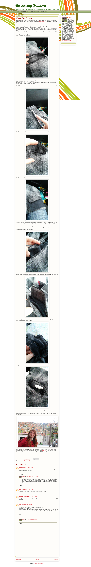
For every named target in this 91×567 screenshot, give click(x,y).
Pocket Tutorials (44, 11)
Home (18, 11)
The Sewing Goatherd (30, 5)
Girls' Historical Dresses (34, 11)
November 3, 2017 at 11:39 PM (32, 476)
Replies (22, 474)
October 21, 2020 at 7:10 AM (32, 519)
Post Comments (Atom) (39, 563)
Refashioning (26, 460)
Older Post (55, 559)
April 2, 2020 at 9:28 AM (32, 496)
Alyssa (23, 476)
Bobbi (20, 467)
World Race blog (42, 21)
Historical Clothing (24, 11)
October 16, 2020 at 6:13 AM (27, 504)
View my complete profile (67, 40)
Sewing (30, 460)
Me (19, 460)
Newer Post (18, 559)
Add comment (19, 527)
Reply (21, 485)
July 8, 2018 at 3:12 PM (30, 489)
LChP (20, 504)
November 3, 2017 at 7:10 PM (27, 467)
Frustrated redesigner (23, 496)
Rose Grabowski (22, 489)
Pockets (22, 460)
